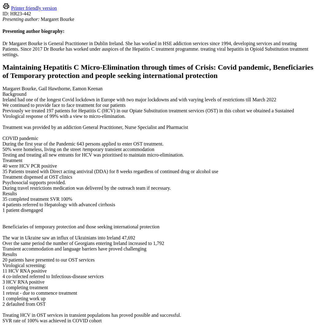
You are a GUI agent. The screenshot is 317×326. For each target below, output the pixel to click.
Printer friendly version (34, 8)
